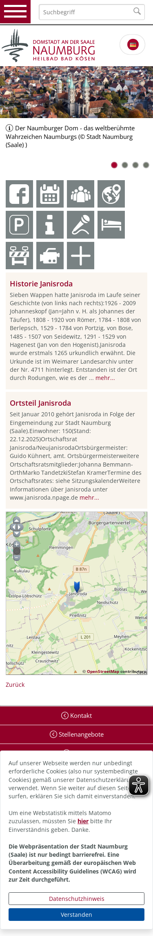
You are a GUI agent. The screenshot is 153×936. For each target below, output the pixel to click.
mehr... (105, 378)
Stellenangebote (80, 734)
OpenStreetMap (103, 671)
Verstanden (76, 914)
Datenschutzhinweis (76, 898)
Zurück (15, 684)
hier (83, 821)
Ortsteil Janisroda (40, 403)
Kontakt (80, 715)
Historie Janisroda (41, 283)
